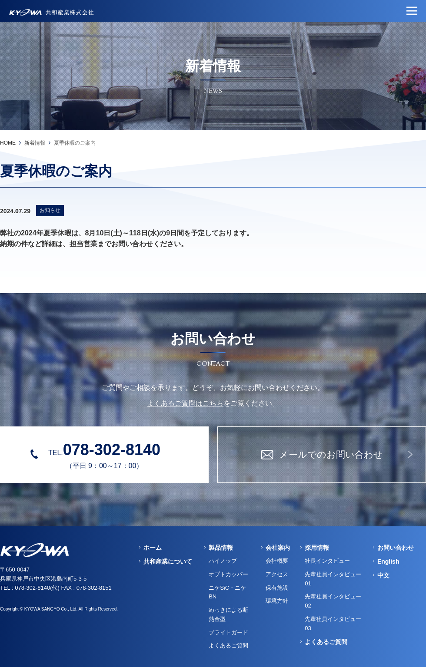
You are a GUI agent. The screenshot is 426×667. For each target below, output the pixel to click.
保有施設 (277, 587)
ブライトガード (228, 632)
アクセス (277, 574)
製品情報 (221, 547)
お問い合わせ (395, 547)
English (388, 561)
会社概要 (277, 561)
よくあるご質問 (228, 645)
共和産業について (167, 561)
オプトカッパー (228, 574)
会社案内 (278, 547)
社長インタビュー (327, 561)
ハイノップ (223, 561)
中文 (383, 575)
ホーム (152, 547)
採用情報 (317, 547)
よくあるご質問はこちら (185, 403)
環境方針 (277, 601)
